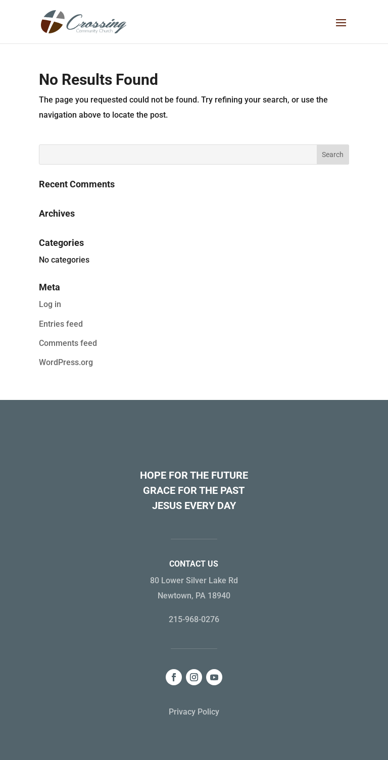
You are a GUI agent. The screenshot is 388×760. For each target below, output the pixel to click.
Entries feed (61, 324)
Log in (50, 304)
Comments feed (68, 343)
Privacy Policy (194, 712)
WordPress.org (66, 362)
